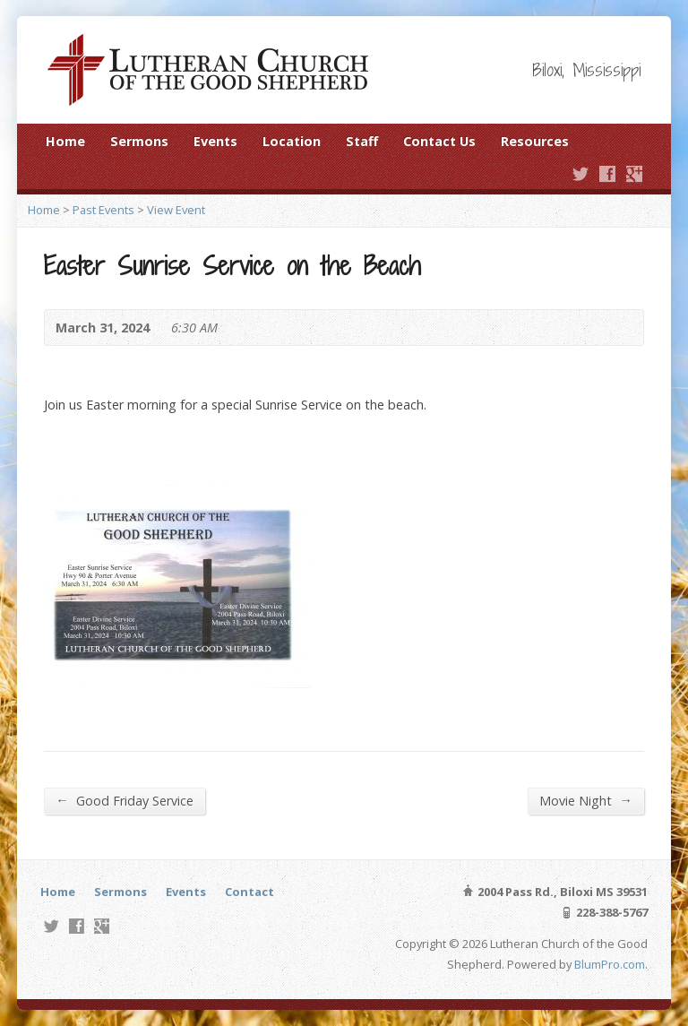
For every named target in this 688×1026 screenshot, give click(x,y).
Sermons (139, 141)
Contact (249, 892)
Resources (535, 141)
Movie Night (585, 800)
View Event (176, 210)
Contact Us (439, 141)
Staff (362, 141)
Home (65, 141)
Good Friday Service (124, 800)
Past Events (103, 210)
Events (215, 141)
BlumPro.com (609, 964)
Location (291, 141)
